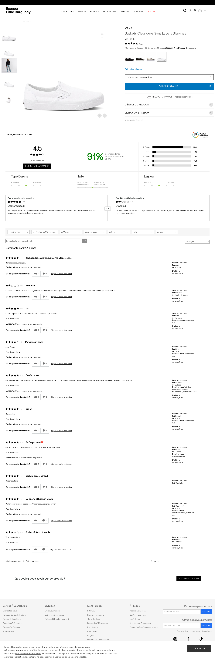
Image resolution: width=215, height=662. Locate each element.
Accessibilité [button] (8, 631)
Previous (100, 115)
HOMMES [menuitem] (94, 11)
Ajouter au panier (185, 86)
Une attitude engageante (140, 623)
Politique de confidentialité (14, 615)
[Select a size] (169, 77)
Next (105, 115)
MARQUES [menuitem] (138, 11)
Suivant (155, 561)
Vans (128, 28)
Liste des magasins (95, 615)
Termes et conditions (12, 619)
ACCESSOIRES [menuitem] (109, 11)
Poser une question (189, 578)
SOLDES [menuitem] (151, 11)
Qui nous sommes (138, 615)
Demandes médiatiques (97, 623)
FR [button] (206, 10)
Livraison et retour (169, 112)
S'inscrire (206, 612)
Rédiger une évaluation (37, 166)
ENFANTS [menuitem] (125, 11)
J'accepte (199, 648)
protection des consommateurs (144, 627)
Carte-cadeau (93, 619)
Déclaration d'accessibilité (98, 639)
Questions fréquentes (12, 623)
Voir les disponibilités (184, 97)
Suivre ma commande (54, 615)
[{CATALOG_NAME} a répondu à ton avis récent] (36, 274)
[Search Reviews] (46, 241)
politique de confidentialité (28, 653)
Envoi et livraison (52, 611)
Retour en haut (32, 561)
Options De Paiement (12, 627)
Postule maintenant (138, 611)
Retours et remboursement (57, 619)
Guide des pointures (133, 69)
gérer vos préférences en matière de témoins (26, 650)
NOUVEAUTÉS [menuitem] (67, 11)
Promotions (92, 631)
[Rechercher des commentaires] (84, 241)
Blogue (90, 635)
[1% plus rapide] (44, 549)
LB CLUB (91, 611)
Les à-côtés (135, 619)
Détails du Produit (169, 104)
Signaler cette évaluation (61, 274)
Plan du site (92, 627)
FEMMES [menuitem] (82, 11)
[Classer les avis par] (197, 242)
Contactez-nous (10, 611)
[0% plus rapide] (44, 274)
